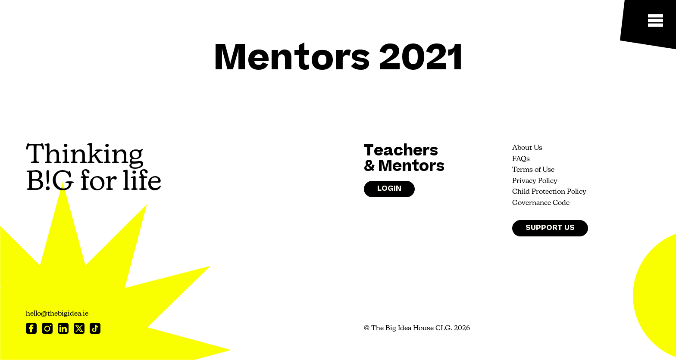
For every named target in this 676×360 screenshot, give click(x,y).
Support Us (550, 228)
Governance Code (541, 203)
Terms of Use (533, 170)
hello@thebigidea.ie (57, 313)
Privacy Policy (534, 181)
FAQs (521, 159)
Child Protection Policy (549, 192)
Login (389, 188)
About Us (527, 148)
